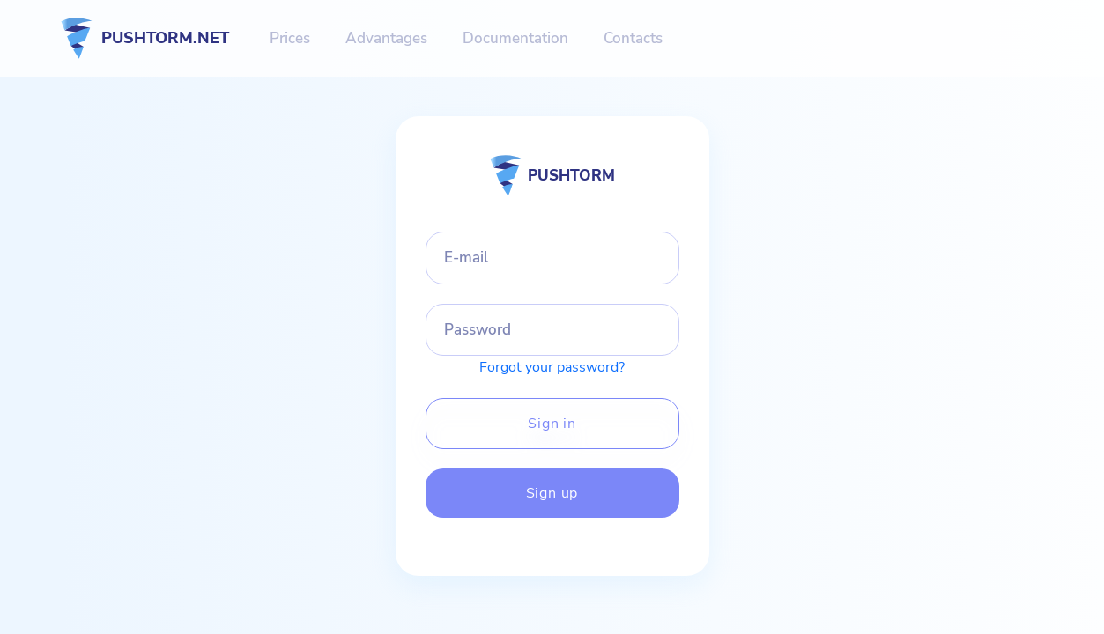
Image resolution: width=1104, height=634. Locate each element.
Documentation (515, 38)
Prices (290, 38)
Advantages (386, 38)
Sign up (552, 493)
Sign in (552, 423)
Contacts (633, 38)
